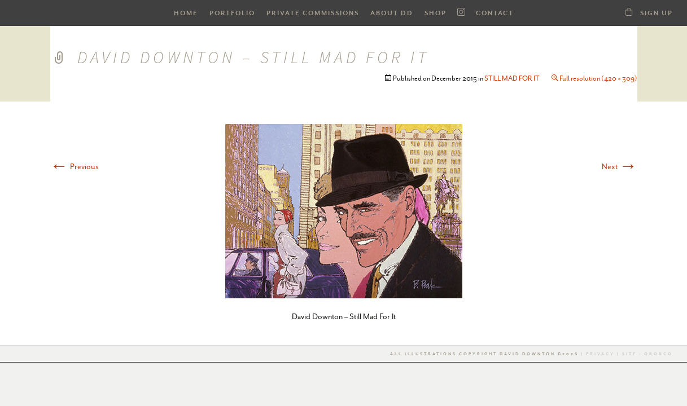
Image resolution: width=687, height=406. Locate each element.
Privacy (600, 354)
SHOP (436, 13)
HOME (186, 13)
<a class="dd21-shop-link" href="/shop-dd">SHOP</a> (629, 11)
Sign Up (656, 13)
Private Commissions (312, 13)
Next (619, 166)
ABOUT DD (391, 13)
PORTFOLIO (232, 13)
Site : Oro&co (646, 354)
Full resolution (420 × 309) (598, 78)
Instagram (461, 12)
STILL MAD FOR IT (511, 78)
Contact (495, 13)
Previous (74, 166)
